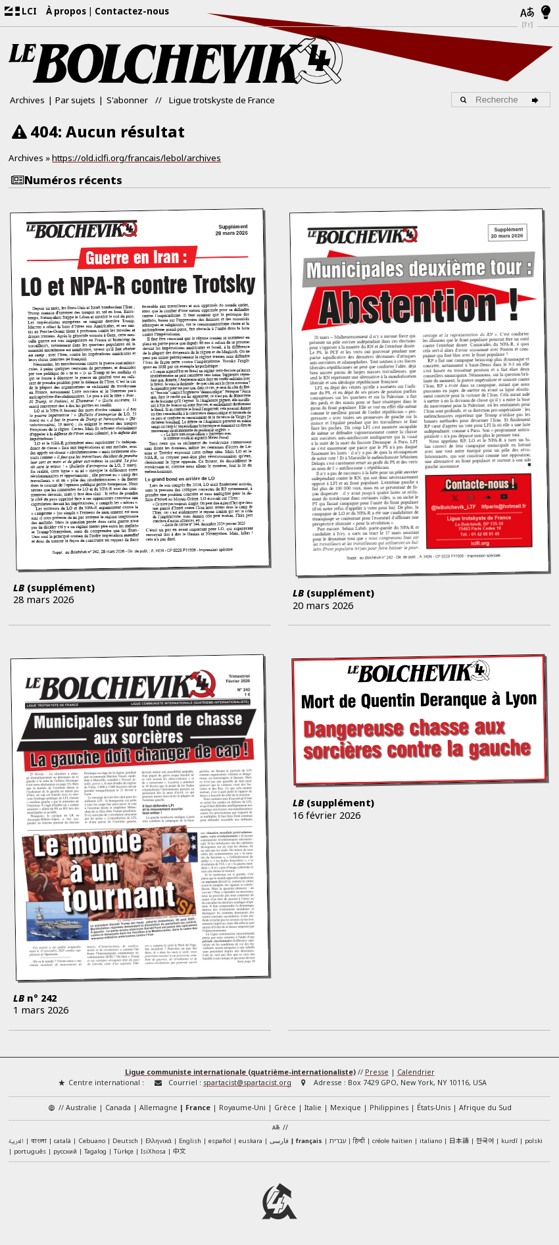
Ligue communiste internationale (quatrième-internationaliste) (240, 1072)
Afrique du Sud (485, 1107)
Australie (81, 1107)
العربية (16, 1141)
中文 (179, 1151)
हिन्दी (359, 1140)
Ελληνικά (158, 1140)
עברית (337, 1140)
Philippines (389, 1107)
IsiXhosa (153, 1151)
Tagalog (95, 1151)
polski (534, 1140)
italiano (431, 1140)
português (30, 1151)
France (197, 1107)
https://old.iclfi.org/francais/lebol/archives (136, 158)
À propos (66, 11)
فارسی (279, 1140)
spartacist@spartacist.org (247, 1082)
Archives (27, 100)
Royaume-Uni (242, 1107)
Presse (377, 1072)
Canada (118, 1107)
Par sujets (75, 100)
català (62, 1140)
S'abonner (127, 100)
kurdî (509, 1140)
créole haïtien (392, 1140)
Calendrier (416, 1072)
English (190, 1140)
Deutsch (125, 1140)
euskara (250, 1140)
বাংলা (39, 1141)
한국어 (485, 1140)
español (219, 1140)
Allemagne (158, 1107)
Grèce (285, 1107)
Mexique (345, 1107)
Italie (313, 1107)
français (309, 1140)
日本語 (459, 1140)
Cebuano (91, 1140)
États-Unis (433, 1107)
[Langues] (527, 12)
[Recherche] (537, 100)
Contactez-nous (132, 11)
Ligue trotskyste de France (222, 100)
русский (65, 1151)
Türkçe (124, 1151)
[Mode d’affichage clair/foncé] (546, 13)
